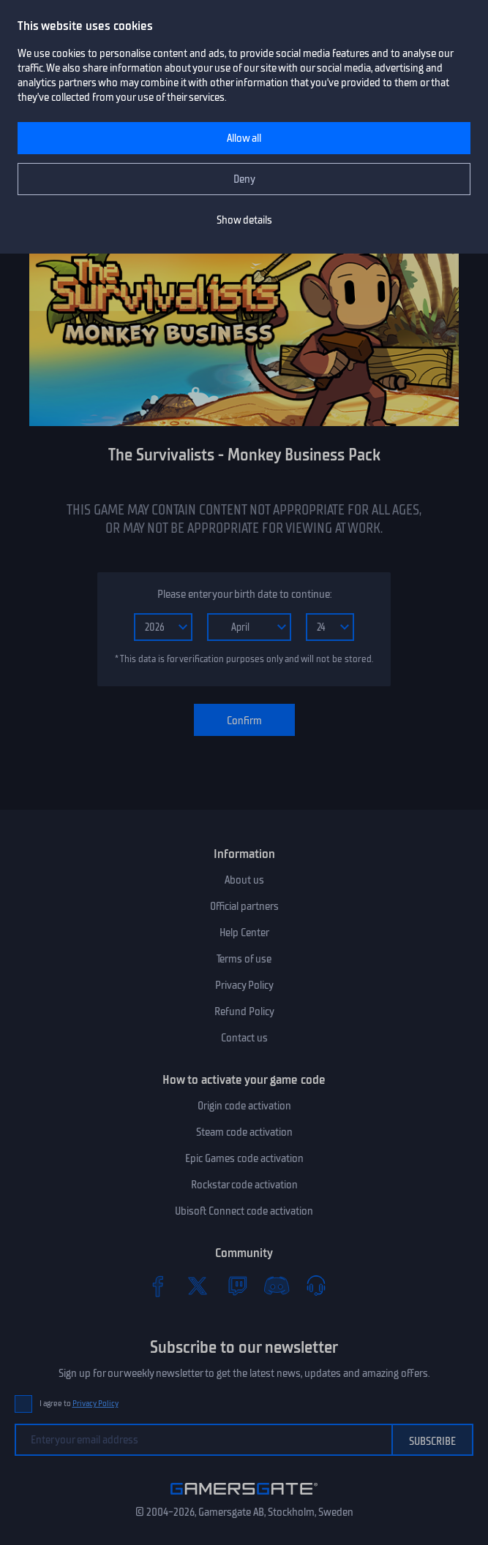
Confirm (244, 720)
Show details (244, 220)
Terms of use (244, 959)
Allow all (244, 138)
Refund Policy (244, 1011)
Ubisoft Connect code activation (244, 1211)
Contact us (244, 1037)
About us (244, 880)
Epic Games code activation (244, 1158)
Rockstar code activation (244, 1184)
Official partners (244, 906)
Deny (244, 179)
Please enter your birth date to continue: (244, 594)
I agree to (79, 1403)
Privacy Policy (244, 985)
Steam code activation (244, 1132)
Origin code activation (244, 1105)
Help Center (244, 932)
